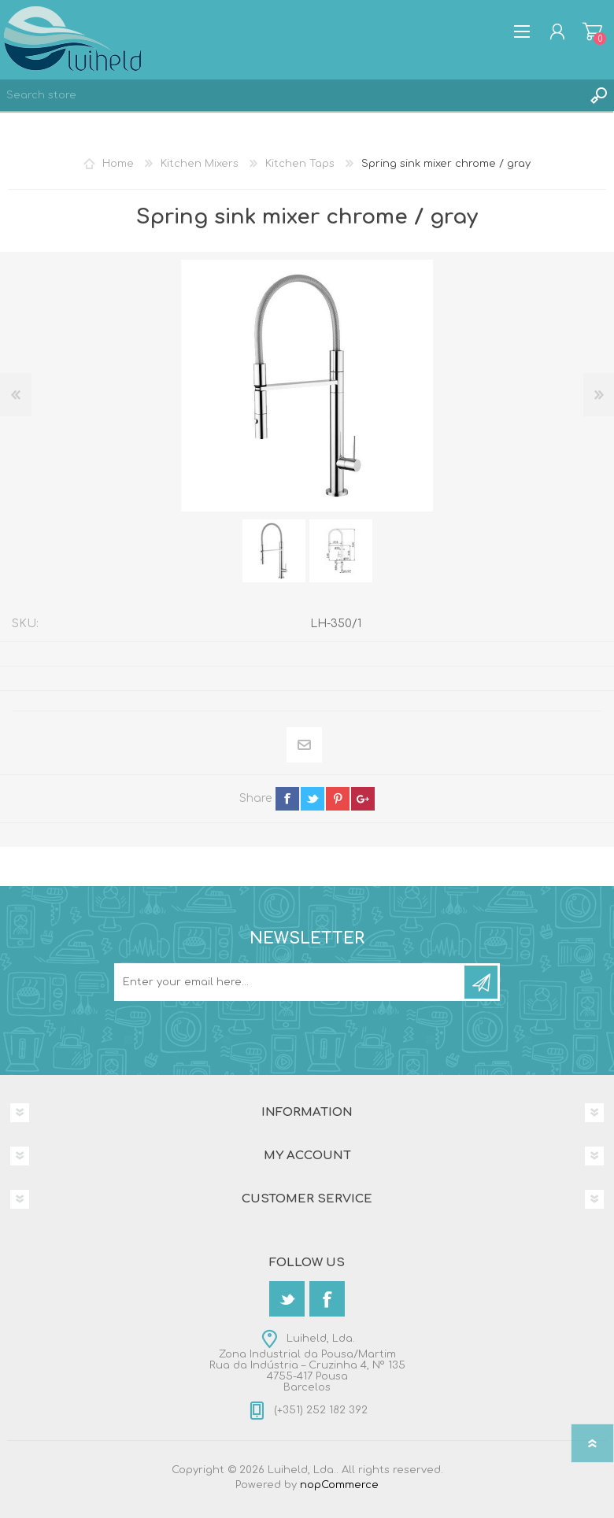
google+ (363, 799)
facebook (287, 799)
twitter (312, 799)
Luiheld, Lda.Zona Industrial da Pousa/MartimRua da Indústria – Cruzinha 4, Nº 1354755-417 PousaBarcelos (307, 1363)
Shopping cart (592, 31)
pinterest (338, 799)
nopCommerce (339, 1484)
